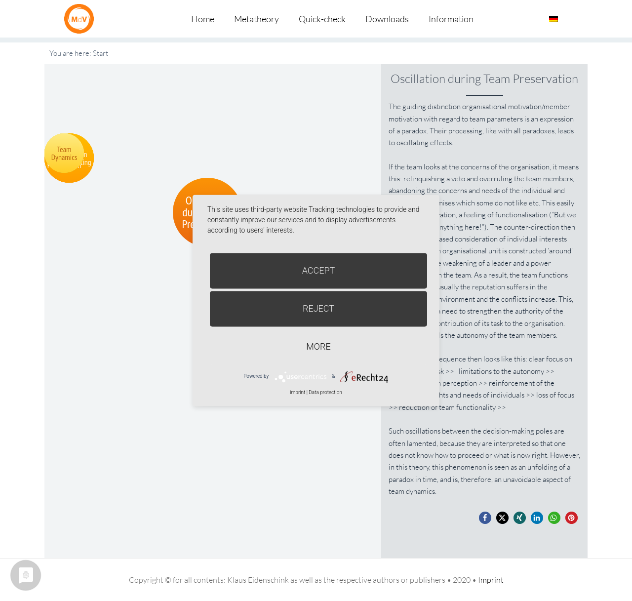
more (318, 346)
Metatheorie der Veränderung (81, 18)
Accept (318, 270)
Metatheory (256, 18)
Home (202, 18)
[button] (485, 518)
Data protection (325, 392)
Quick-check (322, 18)
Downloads (387, 18)
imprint (297, 392)
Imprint (491, 580)
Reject (318, 308)
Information (451, 18)
